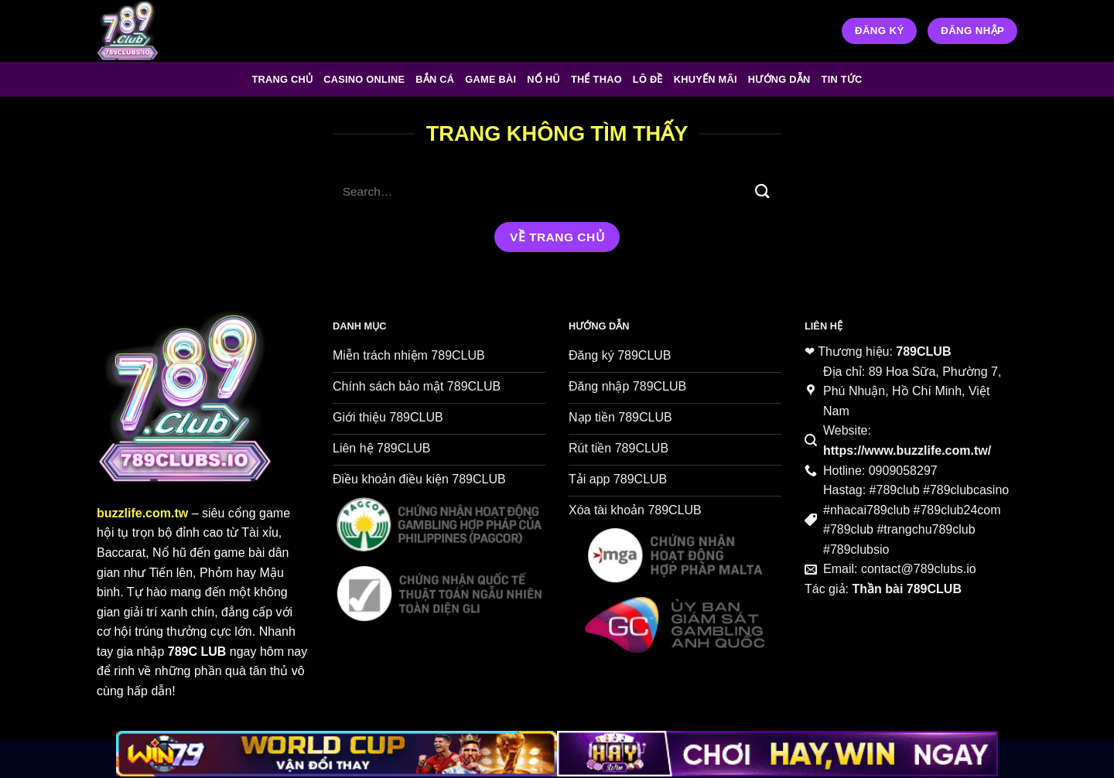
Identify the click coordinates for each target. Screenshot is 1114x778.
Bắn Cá (434, 79)
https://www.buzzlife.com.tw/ (907, 450)
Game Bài (490, 79)
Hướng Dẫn (779, 79)
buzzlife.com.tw (142, 513)
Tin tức (842, 79)
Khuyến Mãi (705, 79)
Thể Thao (596, 79)
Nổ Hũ (543, 79)
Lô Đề (648, 79)
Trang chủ (282, 79)
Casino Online (364, 79)
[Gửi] (762, 191)
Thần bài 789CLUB (906, 588)
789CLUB (923, 351)
